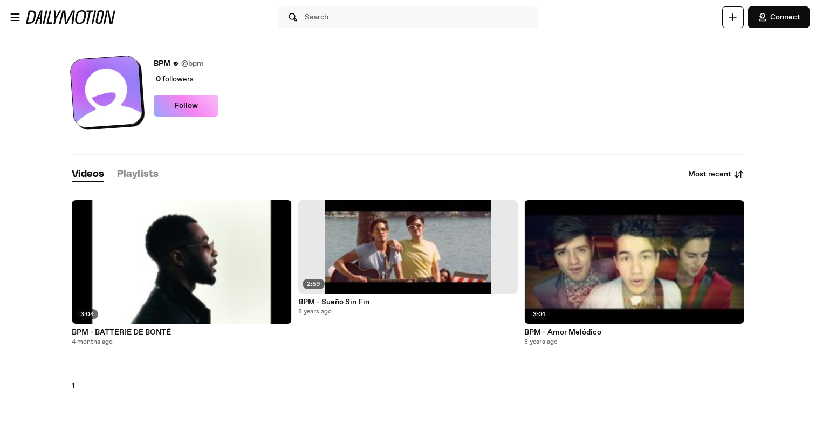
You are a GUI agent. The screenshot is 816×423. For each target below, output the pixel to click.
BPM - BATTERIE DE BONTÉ (121, 332)
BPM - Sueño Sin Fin (333, 302)
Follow (186, 106)
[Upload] (733, 17)
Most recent (716, 174)
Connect (778, 17)
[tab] (88, 174)
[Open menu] (15, 17)
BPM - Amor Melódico (562, 332)
